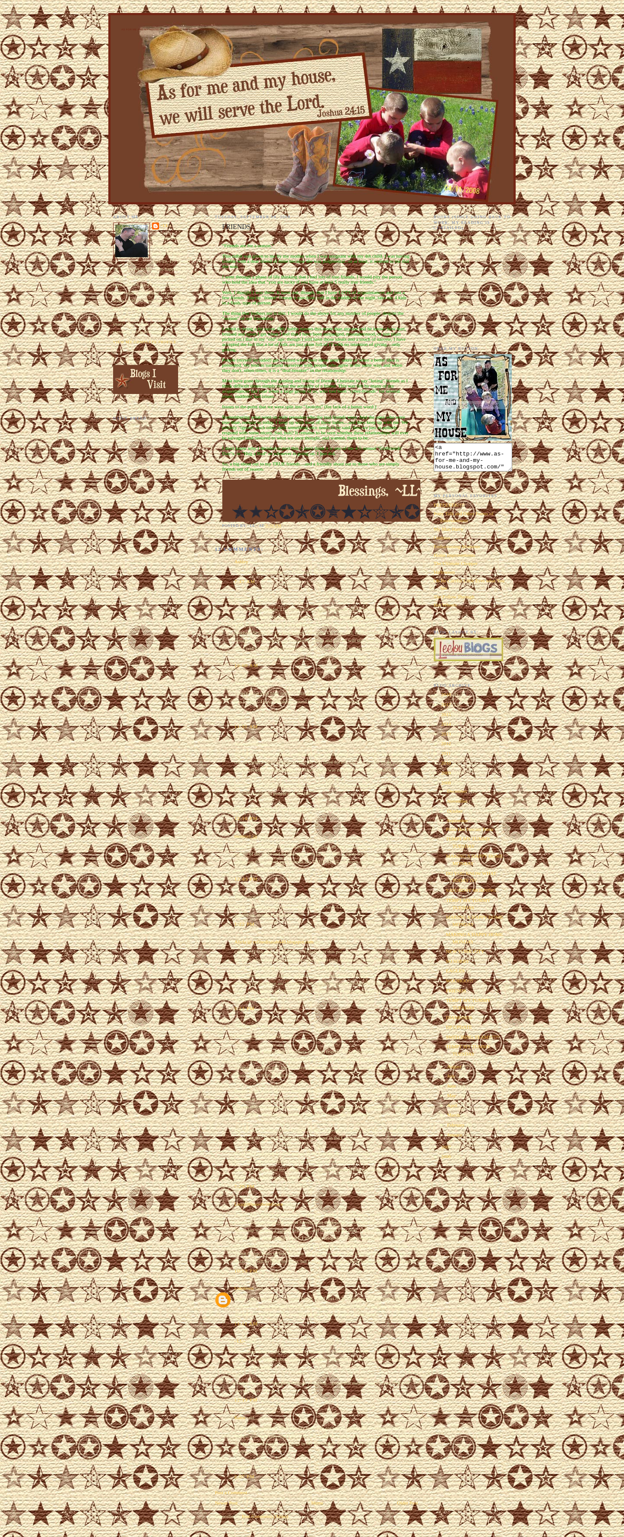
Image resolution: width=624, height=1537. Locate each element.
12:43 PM (246, 879)
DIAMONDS (459, 1022)
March (454, 1120)
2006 (446, 1161)
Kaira (239, 1417)
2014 (446, 729)
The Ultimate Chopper (456, 568)
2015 (446, 719)
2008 (446, 788)
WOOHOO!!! (459, 985)
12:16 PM (246, 818)
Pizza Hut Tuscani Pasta (469, 834)
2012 (446, 748)
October (455, 816)
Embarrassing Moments (457, 551)
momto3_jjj (245, 836)
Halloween (444, 577)
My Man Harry (448, 534)
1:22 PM (244, 924)
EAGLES (455, 975)
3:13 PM (244, 1008)
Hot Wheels (445, 610)
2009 (446, 778)
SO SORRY (457, 966)
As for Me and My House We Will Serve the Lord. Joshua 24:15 (169, 29)
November (458, 806)
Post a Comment (231, 1492)
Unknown (244, 1288)
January (455, 1140)
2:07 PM (244, 1476)
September (458, 825)
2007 (446, 1152)
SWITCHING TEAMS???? (473, 1042)
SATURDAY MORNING (471, 895)
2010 (446, 768)
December (457, 796)
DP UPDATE (459, 1032)
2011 (446, 758)
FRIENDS (456, 995)
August (454, 1071)
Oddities (442, 543)
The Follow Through (454, 601)
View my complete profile (145, 342)
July (452, 1081)
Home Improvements (454, 560)
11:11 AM (246, 1323)
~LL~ (240, 1340)
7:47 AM (244, 581)
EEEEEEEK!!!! (449, 510)
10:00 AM (246, 665)
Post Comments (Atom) (265, 1516)
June (452, 1091)
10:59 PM (246, 1270)
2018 (446, 699)
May (452, 1100)
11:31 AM (246, 726)
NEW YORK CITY (465, 956)
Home (317, 1502)
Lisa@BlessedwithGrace (258, 1204)
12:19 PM (246, 1399)
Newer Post (226, 1502)
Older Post (407, 1502)
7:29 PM (244, 1186)
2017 (446, 709)
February (456, 1130)
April (453, 1110)
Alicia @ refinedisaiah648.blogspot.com (274, 941)
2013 (446, 739)
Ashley (241, 561)
